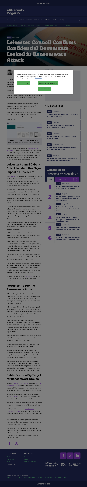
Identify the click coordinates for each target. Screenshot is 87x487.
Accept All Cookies (45, 88)
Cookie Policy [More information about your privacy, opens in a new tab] (38, 77)
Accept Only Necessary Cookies (48, 83)
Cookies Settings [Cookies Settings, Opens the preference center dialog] (23, 83)
